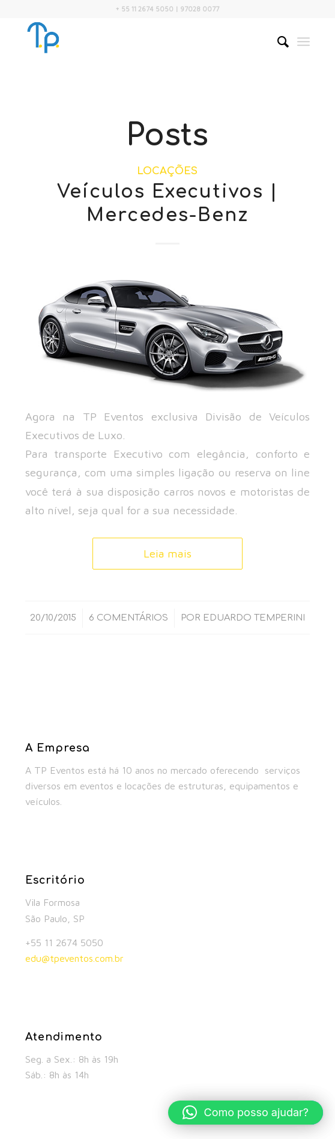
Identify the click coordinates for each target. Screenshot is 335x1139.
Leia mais (167, 553)
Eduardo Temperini (254, 617)
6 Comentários (128, 617)
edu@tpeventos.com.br (74, 958)
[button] (245, 1113)
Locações (167, 171)
